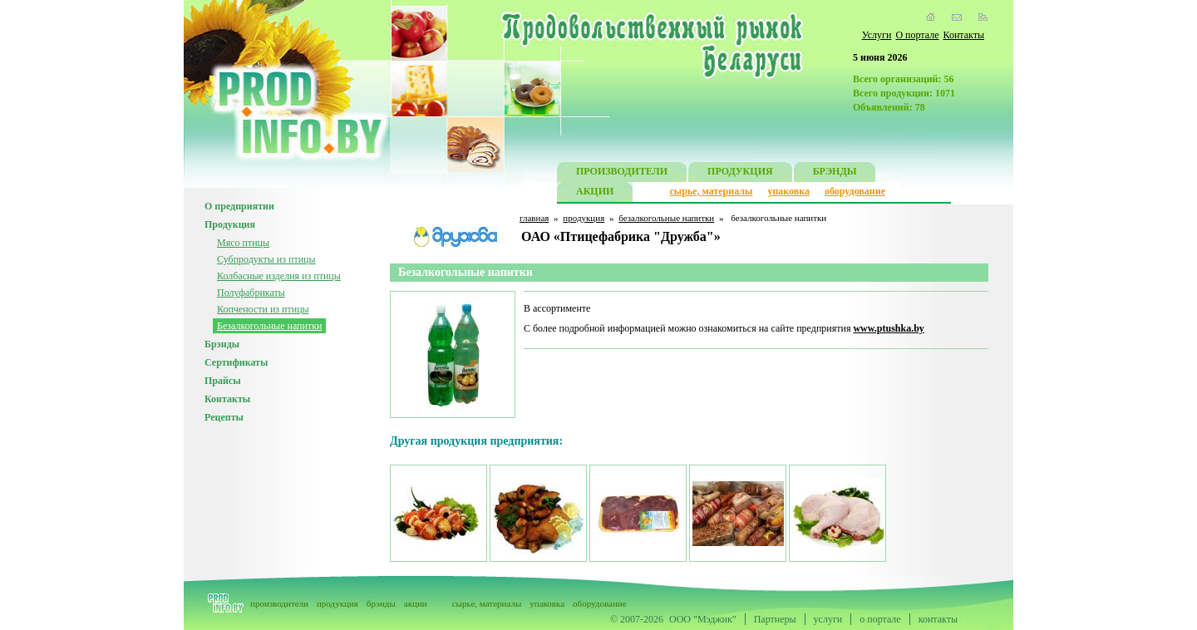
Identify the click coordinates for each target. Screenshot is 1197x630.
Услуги (877, 35)
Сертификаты (236, 362)
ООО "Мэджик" (702, 619)
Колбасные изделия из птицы (279, 276)
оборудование (855, 191)
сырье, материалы (711, 191)
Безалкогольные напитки (269, 326)
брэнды (381, 603)
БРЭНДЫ (835, 173)
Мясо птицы (243, 243)
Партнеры (775, 619)
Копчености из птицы (263, 309)
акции (415, 603)
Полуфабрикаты (251, 292)
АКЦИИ (595, 193)
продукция (583, 218)
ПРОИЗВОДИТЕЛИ (622, 173)
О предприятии (239, 206)
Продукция (229, 224)
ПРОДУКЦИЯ (740, 173)
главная (534, 218)
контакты (938, 619)
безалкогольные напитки (666, 218)
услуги (828, 619)
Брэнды (221, 344)
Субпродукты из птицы (266, 259)
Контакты (963, 35)
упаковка (788, 191)
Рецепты (224, 417)
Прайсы (222, 380)
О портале (916, 35)
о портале (880, 619)
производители (279, 603)
